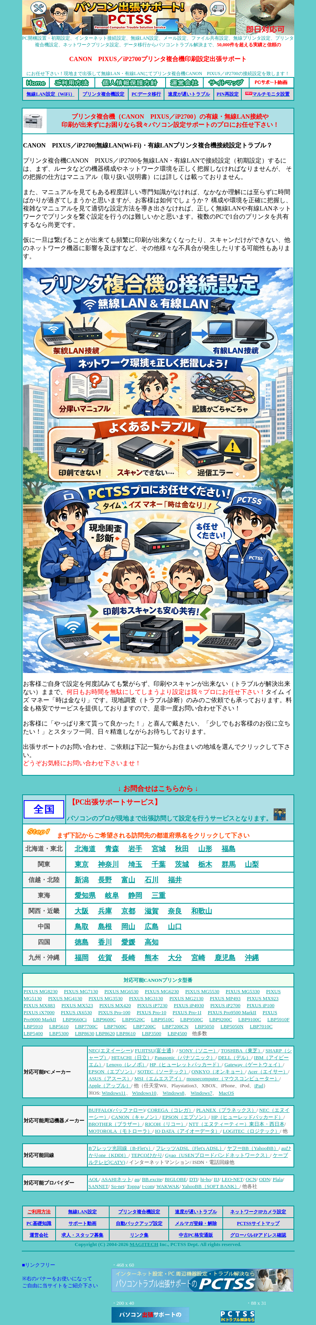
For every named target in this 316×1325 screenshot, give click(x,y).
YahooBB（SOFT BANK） (210, 1186)
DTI (193, 1179)
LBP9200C (220, 1019)
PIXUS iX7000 (39, 1012)
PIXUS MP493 (225, 998)
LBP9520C (133, 1019)
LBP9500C (191, 1019)
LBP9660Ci (75, 1019)
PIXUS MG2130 (186, 998)
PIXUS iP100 (260, 1005)
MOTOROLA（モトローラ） (120, 1131)
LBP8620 (105, 1033)
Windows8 (173, 1093)
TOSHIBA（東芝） (242, 1050)
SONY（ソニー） (198, 1050)
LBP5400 (33, 1033)
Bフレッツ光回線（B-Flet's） (121, 1148)
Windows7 (201, 1093)
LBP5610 (59, 1026)
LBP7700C (86, 1026)
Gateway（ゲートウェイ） (253, 1064)
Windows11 (114, 1093)
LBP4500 (177, 1033)
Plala (277, 1179)
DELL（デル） (234, 1057)
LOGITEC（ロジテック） (251, 1131)
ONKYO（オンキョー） (218, 1071)
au (136, 1179)
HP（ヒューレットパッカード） (186, 1064)
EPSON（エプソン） (112, 1071)
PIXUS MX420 (115, 1005)
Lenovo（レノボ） (126, 1064)
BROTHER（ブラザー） (116, 1124)
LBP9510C (162, 1019)
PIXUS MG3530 (106, 998)
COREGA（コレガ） (170, 1110)
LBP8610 (126, 1033)
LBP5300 (59, 1033)
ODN (264, 1179)
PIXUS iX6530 (76, 1012)
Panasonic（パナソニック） (185, 1057)
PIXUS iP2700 (225, 1005)
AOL (94, 1179)
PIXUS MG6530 (122, 991)
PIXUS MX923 (262, 998)
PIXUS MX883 (39, 1005)
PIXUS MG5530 (202, 991)
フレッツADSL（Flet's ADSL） (190, 1148)
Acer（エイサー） (268, 1071)
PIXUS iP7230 (152, 1005)
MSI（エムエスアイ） (159, 1078)
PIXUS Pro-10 (151, 1012)
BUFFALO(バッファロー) (117, 1110)
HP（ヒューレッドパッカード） (247, 1117)
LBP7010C (261, 1026)
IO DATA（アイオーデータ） (187, 1131)
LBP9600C (104, 1019)
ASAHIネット (116, 1179)
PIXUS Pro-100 (114, 1012)
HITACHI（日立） (131, 1057)
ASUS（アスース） (110, 1078)
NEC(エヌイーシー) (111, 1050)
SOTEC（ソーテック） (163, 1071)
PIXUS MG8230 (41, 991)
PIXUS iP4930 (189, 1005)
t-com (148, 1186)
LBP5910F (278, 1019)
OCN (251, 1179)
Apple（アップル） (110, 1085)
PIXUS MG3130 (146, 998)
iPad (258, 1085)
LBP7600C (115, 1026)
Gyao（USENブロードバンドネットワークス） (217, 1155)
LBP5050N (231, 1026)
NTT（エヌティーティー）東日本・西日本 (236, 1124)
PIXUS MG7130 (81, 991)
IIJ (216, 1179)
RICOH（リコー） (165, 1124)
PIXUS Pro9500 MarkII (232, 1012)
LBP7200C (144, 1026)
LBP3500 (151, 1033)
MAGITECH (143, 1244)
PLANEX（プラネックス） (226, 1110)
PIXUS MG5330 (243, 991)
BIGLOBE (176, 1179)
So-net (117, 1186)
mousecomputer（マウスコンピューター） (233, 1078)
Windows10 (144, 1093)
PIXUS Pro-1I (187, 1012)
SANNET (98, 1186)
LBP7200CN (175, 1026)
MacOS (226, 1093)
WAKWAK (167, 1186)
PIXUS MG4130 (65, 998)
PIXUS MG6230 (162, 991)
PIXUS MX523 (77, 1005)
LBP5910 (33, 1026)
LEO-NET (232, 1179)
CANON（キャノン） (135, 1117)
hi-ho (205, 1179)
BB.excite (152, 1179)
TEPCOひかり (146, 1155)
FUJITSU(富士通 (153, 1050)
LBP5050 (204, 1026)
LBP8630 (84, 1033)
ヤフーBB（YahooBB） (253, 1148)
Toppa (133, 1186)
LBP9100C (249, 1019)
